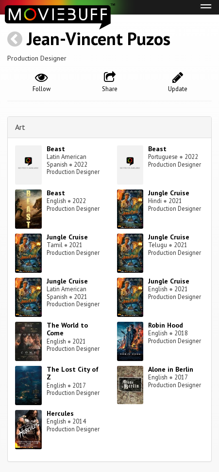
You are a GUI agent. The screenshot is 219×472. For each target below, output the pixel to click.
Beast (56, 148)
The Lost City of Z (73, 373)
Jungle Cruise (168, 193)
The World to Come (67, 329)
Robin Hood (165, 325)
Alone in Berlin (170, 369)
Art (20, 127)
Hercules (60, 413)
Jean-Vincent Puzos (98, 38)
